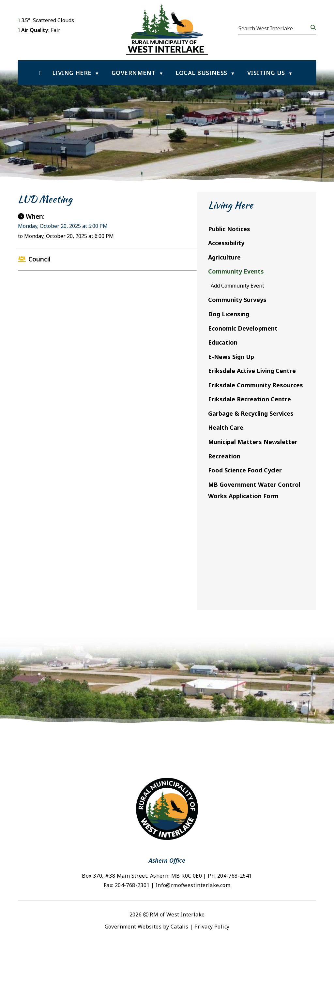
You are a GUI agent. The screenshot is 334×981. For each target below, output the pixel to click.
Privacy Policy (212, 962)
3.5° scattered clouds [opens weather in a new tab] (47, 20)
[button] (312, 27)
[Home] (40, 72)
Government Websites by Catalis (147, 962)
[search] (273, 28)
